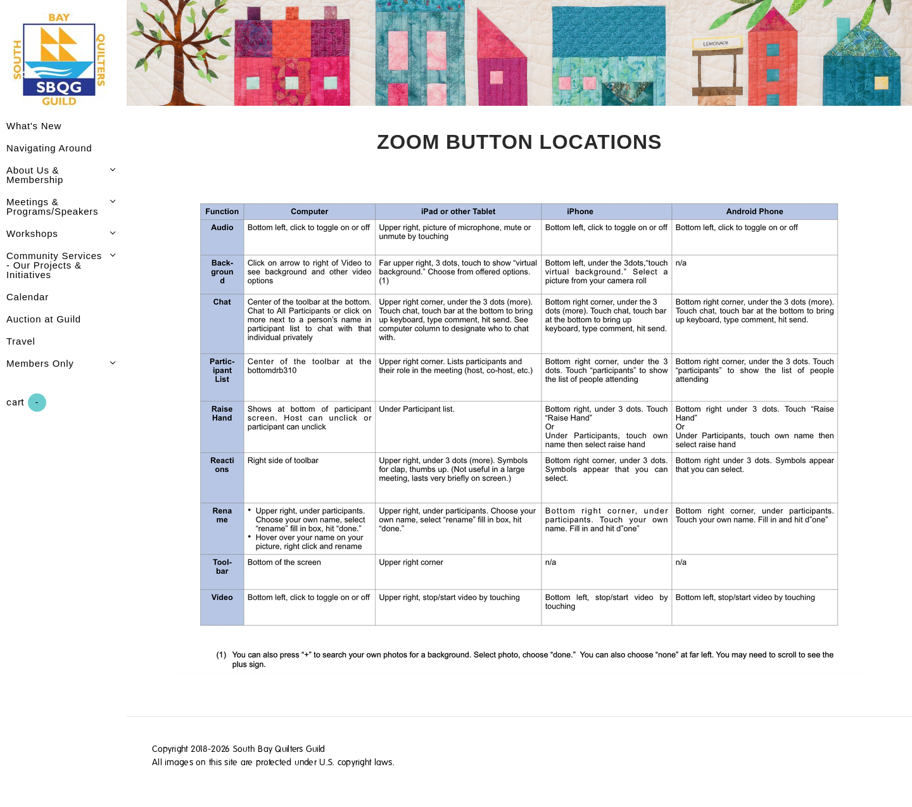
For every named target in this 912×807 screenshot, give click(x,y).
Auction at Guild (43, 319)
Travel (20, 341)
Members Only (40, 363)
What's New (33, 125)
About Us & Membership (34, 175)
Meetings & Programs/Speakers (52, 206)
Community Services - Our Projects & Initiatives (54, 265)
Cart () (26, 402)
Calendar (27, 296)
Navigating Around (49, 148)
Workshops (32, 233)
